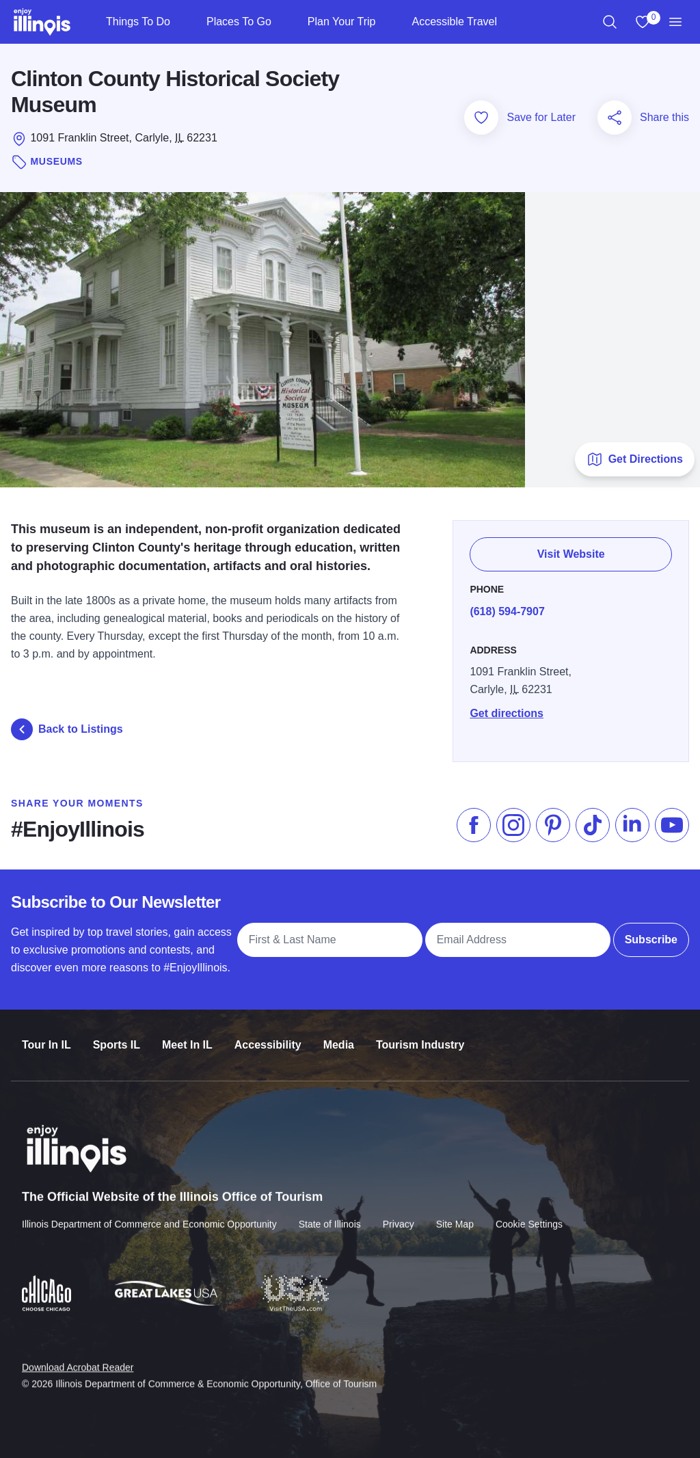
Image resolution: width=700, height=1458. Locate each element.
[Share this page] (614, 117)
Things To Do (138, 21)
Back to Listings (67, 729)
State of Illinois (330, 1214)
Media (338, 1036)
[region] (610, 22)
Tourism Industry (420, 1036)
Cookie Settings (529, 1214)
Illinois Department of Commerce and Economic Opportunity (149, 1214)
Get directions (506, 713)
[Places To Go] (282, 22)
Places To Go (238, 21)
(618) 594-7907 (507, 611)
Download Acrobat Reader (77, 1356)
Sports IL (116, 1036)
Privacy (398, 1214)
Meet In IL (187, 1036)
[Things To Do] (181, 22)
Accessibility (267, 1036)
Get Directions (635, 459)
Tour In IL (46, 1036)
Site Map (455, 1214)
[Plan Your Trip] (386, 22)
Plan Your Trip (342, 21)
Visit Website (571, 554)
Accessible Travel (454, 21)
